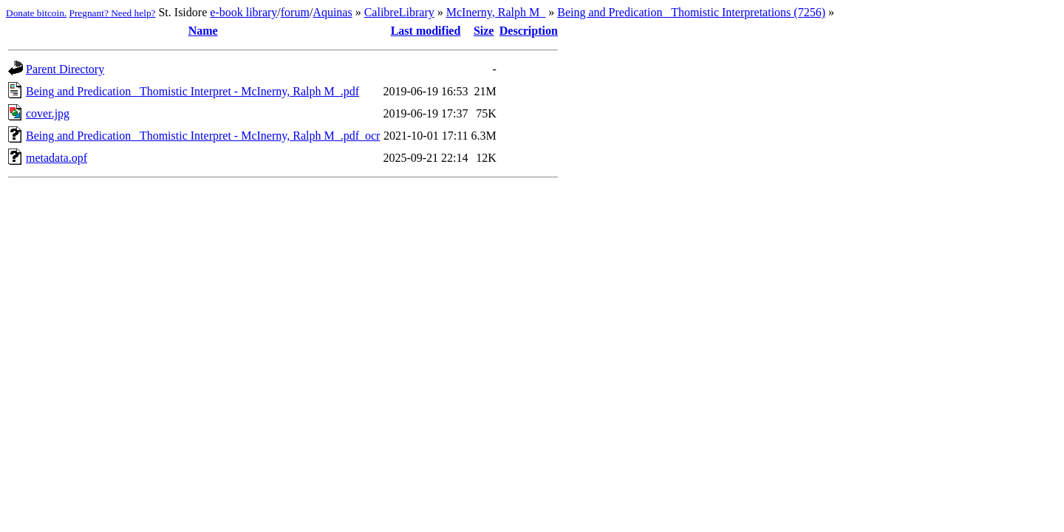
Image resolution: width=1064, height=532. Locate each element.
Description (528, 30)
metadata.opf (56, 157)
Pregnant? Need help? (112, 12)
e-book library (243, 12)
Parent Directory (65, 69)
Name (203, 30)
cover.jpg (47, 113)
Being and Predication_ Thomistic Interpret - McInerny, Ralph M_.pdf (192, 91)
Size (484, 30)
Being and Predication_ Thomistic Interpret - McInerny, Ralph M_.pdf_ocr (203, 135)
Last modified (426, 30)
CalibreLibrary (399, 12)
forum (295, 12)
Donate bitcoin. (36, 12)
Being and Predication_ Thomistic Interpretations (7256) (691, 12)
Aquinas (332, 12)
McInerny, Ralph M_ (496, 12)
